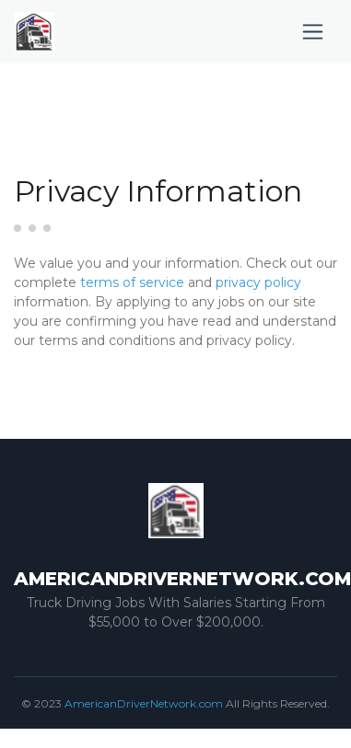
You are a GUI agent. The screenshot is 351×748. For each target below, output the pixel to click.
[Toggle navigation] (312, 32)
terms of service (132, 282)
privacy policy (258, 282)
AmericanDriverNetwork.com (143, 703)
